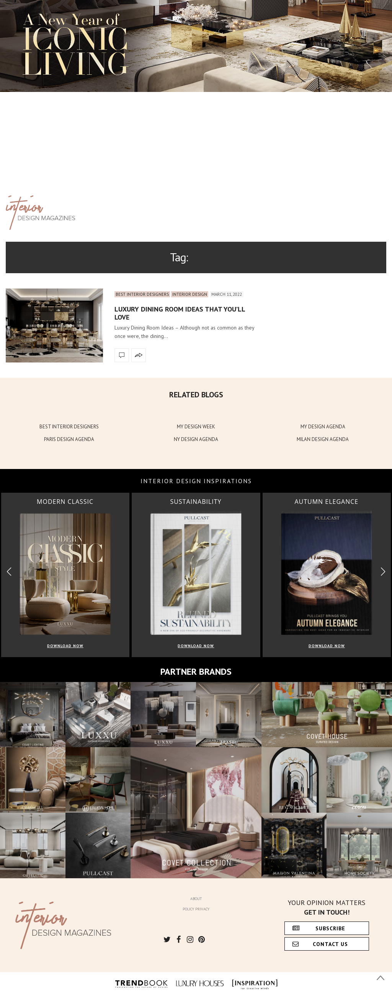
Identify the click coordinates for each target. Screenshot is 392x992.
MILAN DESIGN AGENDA (323, 439)
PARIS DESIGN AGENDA (69, 439)
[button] (383, 572)
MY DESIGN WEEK (196, 426)
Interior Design (189, 294)
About (196, 898)
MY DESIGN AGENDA (323, 426)
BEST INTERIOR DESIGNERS (69, 426)
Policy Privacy (196, 909)
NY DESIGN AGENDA (196, 439)
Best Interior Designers (142, 294)
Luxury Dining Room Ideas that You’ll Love (179, 313)
